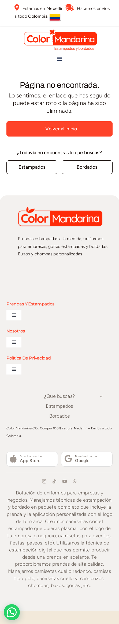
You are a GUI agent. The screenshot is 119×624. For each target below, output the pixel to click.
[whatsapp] (75, 481)
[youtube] (64, 481)
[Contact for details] (31, 167)
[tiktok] (54, 481)
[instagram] (44, 481)
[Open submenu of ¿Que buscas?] (101, 396)
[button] (13, 612)
